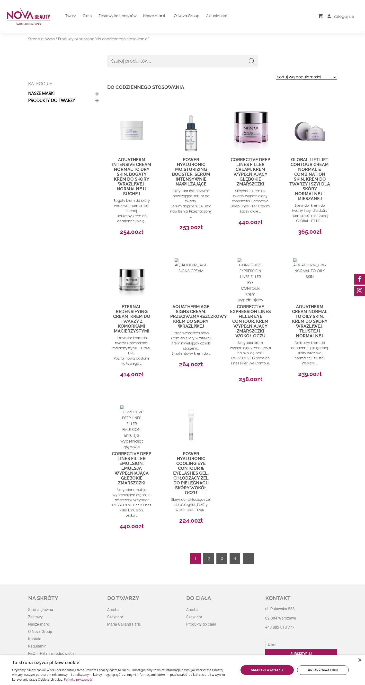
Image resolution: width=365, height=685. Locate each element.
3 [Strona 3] (222, 559)
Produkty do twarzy (51, 101)
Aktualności (216, 16)
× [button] (359, 660)
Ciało (87, 16)
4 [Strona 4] (235, 559)
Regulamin (37, 646)
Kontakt (35, 639)
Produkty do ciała (201, 624)
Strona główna (41, 39)
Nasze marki (154, 16)
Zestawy (35, 617)
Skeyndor (115, 617)
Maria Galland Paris (124, 624)
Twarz (70, 16)
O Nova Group (186, 16)
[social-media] (359, 279)
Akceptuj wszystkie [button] (267, 670)
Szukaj (252, 61)
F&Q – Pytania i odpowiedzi (52, 653)
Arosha (113, 609)
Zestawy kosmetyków (117, 16)
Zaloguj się (341, 17)
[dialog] (182, 670)
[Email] (301, 644)
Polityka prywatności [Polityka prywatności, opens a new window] (78, 679)
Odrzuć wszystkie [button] (323, 670)
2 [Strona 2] (209, 559)
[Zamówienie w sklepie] (306, 77)
